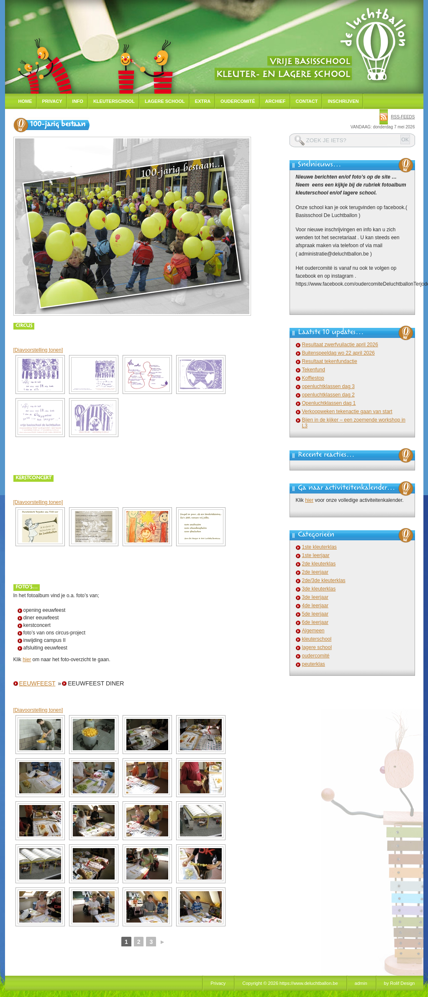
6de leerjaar (315, 622)
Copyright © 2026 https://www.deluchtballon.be (290, 983)
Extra (202, 101)
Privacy (52, 101)
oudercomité (316, 656)
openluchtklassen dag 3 (328, 386)
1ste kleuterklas (319, 547)
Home (25, 101)
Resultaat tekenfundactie (329, 361)
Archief (275, 101)
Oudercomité (237, 101)
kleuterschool (317, 639)
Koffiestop (313, 378)
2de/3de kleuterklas (324, 580)
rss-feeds (403, 117)
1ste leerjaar (316, 555)
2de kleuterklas (319, 564)
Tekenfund (313, 370)
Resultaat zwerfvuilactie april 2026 (340, 345)
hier (27, 659)
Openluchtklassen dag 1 (329, 403)
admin (361, 983)
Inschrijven (343, 101)
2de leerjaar (315, 572)
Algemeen (313, 631)
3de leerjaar (315, 597)
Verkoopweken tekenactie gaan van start (347, 411)
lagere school (317, 647)
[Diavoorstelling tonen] (38, 350)
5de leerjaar (315, 614)
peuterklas (313, 664)
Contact (307, 101)
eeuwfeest (37, 683)
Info (77, 101)
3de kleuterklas (319, 589)
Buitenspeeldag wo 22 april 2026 (338, 353)
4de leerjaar (315, 605)
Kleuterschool (114, 101)
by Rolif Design (399, 983)
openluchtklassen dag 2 (328, 395)
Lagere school (165, 101)
